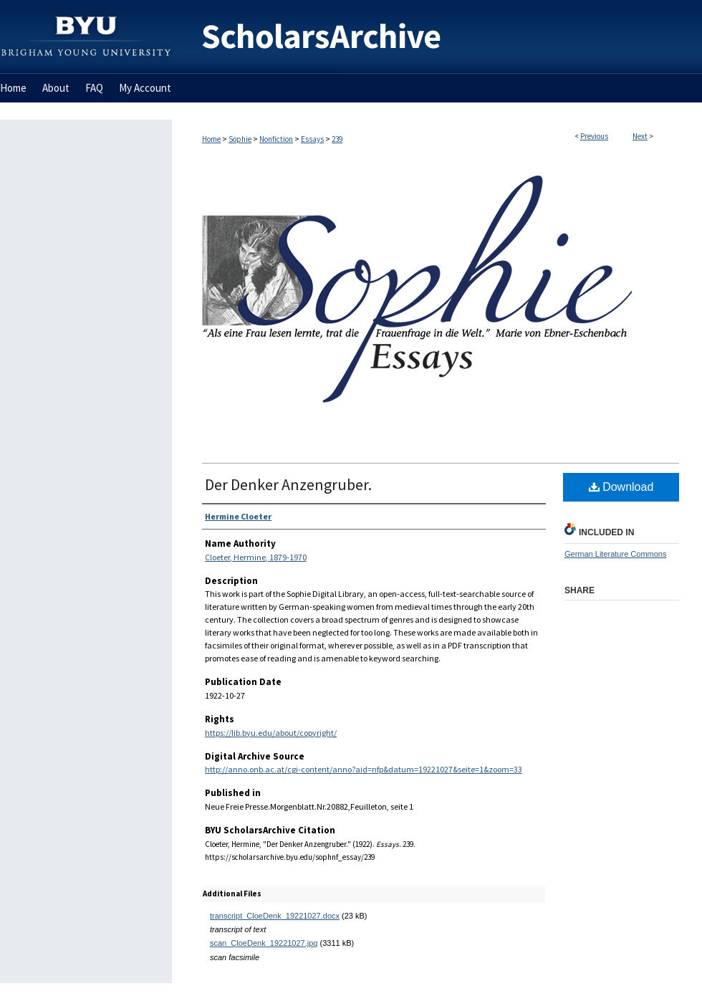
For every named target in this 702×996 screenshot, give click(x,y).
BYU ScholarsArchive (437, 37)
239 (337, 139)
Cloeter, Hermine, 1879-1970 (256, 557)
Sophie (240, 139)
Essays (312, 139)
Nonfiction (276, 139)
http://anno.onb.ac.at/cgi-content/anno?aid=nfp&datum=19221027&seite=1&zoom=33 (363, 769)
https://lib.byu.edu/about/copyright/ (271, 732)
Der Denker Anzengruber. (288, 484)
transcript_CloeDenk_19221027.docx (275, 915)
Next (640, 136)
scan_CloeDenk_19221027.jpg (263, 943)
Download (621, 487)
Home (211, 139)
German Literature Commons (615, 554)
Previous (594, 136)
